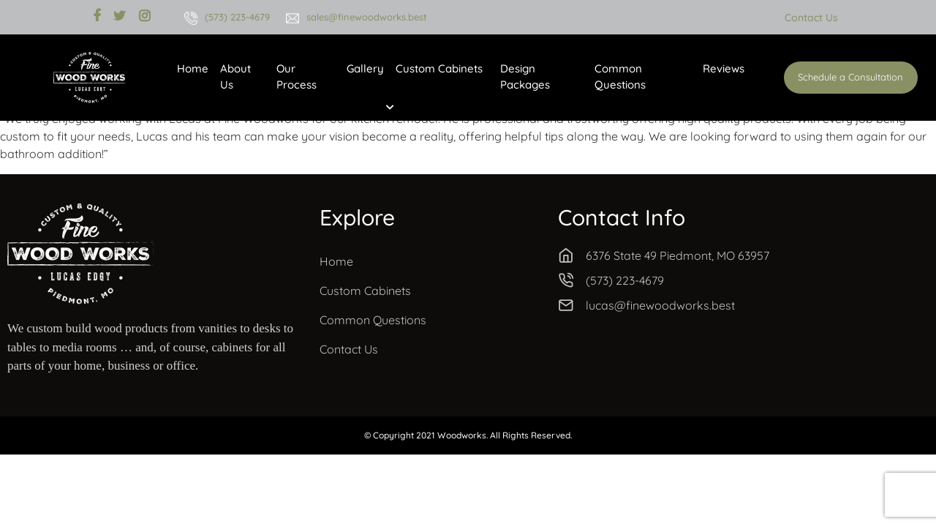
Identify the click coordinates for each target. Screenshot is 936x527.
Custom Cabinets (439, 68)
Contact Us (811, 17)
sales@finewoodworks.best (366, 17)
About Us (235, 76)
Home (192, 68)
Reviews (723, 68)
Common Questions (620, 76)
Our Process (296, 76)
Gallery (365, 68)
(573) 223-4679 (237, 17)
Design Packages (525, 76)
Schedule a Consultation (850, 77)
